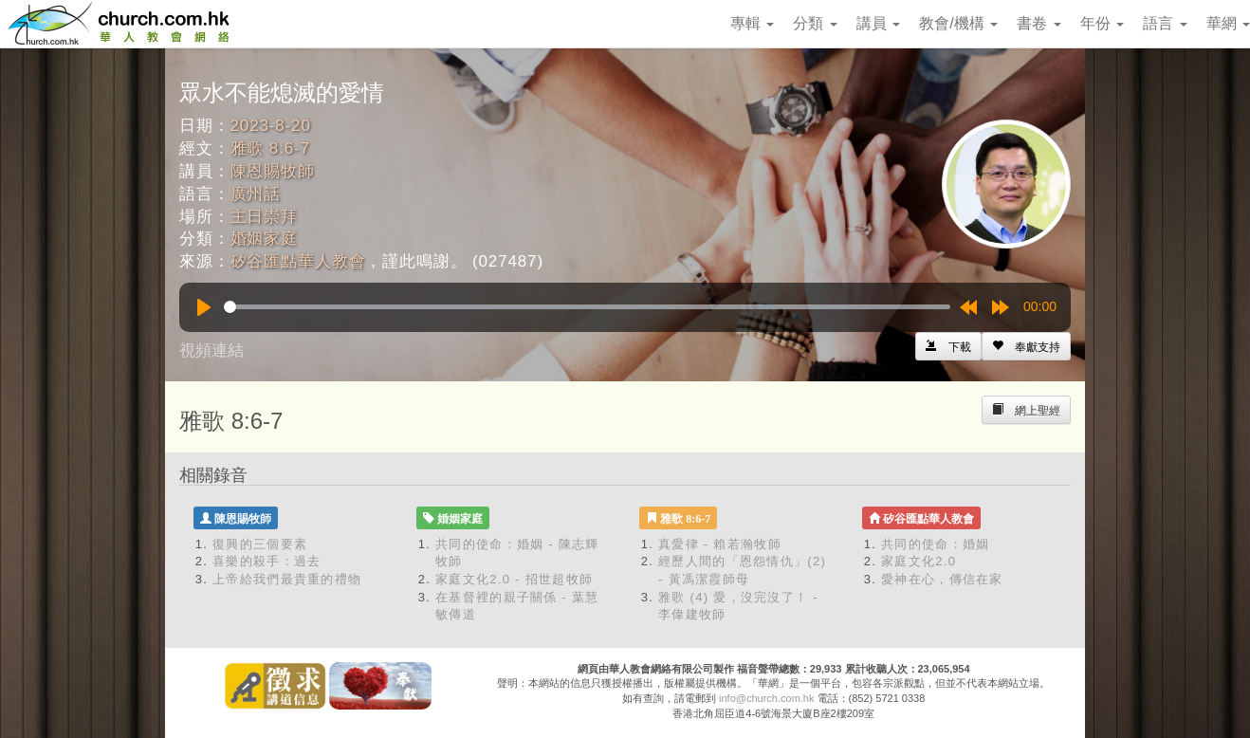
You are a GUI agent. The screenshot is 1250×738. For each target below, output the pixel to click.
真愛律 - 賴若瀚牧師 (719, 544)
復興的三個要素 (259, 544)
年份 (1102, 23)
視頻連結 (211, 350)
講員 (878, 23)
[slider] (587, 307)
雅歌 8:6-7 (270, 148)
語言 (1164, 23)
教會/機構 (958, 23)
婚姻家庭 (264, 239)
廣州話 (256, 194)
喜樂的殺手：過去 (266, 561)
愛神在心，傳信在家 (942, 579)
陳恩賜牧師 (272, 171)
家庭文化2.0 (918, 561)
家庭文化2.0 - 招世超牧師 (514, 579)
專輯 (752, 23)
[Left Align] (1026, 346)
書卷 (1038, 23)
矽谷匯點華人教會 (298, 261)
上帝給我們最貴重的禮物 (286, 579)
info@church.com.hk (766, 698)
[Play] (204, 307)
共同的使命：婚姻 (935, 544)
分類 (814, 23)
